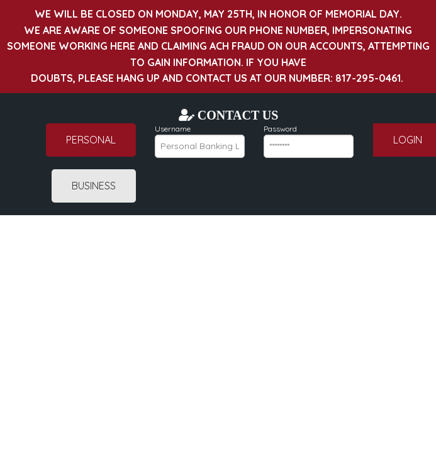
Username (200, 141)
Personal (91, 139)
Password (309, 141)
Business (94, 185)
